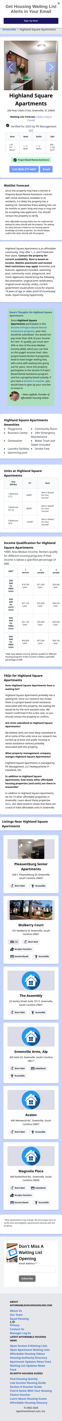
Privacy (15, 1325)
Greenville (9, 29)
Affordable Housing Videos (27, 1354)
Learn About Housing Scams (28, 1399)
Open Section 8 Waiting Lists (28, 1346)
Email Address (28, 1263)
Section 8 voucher (33, 381)
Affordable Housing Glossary (28, 1402)
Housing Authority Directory (28, 1358)
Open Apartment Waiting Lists (30, 1350)
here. (8, 803)
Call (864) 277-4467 (24, 169)
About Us (16, 1311)
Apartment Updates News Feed (30, 1361)
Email (46, 169)
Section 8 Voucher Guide (26, 1387)
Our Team (16, 1315)
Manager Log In (20, 1333)
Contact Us (17, 1329)
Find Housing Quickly (24, 1379)
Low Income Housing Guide (28, 1383)
